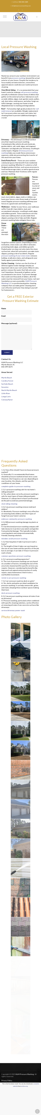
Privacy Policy (6, 1080)
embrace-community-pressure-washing (16, 519)
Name (16, 310)
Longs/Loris (6, 396)
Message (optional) (16, 336)
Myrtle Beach (6, 378)
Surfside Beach (7, 384)
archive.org (24, 1086)
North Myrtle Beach (9, 390)
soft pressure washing (29, 92)
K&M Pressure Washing (25, 1074)
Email (16, 318)
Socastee (4, 387)
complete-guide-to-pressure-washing (15, 486)
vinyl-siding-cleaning (9, 504)
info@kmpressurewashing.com (21, 6)
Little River (5, 393)
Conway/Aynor (7, 400)
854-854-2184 (23, 2)
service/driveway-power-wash (13, 610)
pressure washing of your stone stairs (15, 256)
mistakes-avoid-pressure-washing (14, 539)
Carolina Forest (7, 381)
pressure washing (18, 78)
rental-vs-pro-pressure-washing (13, 578)
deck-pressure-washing (10, 593)
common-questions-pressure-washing (16, 556)
